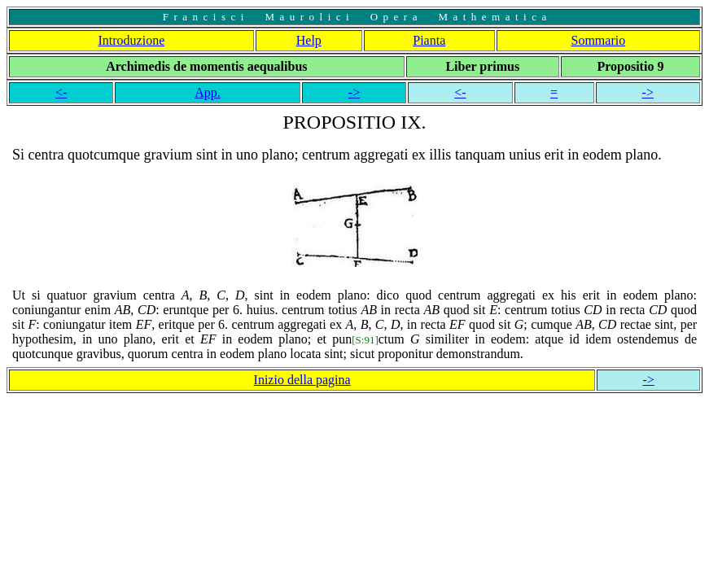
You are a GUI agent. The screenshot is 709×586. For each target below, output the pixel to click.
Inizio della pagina (302, 380)
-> (354, 92)
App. (208, 92)
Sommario (598, 40)
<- (61, 92)
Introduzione (131, 40)
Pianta (429, 40)
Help (309, 40)
